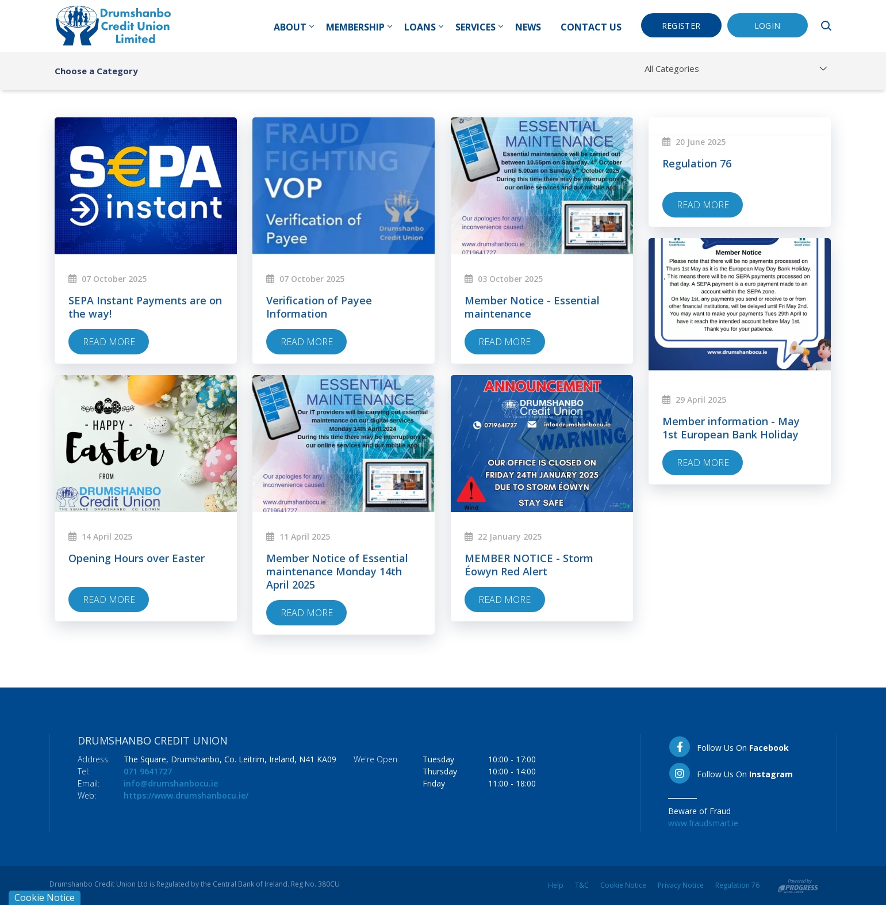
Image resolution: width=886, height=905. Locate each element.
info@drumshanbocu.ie (171, 783)
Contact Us (591, 27)
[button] (828, 26)
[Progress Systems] (798, 885)
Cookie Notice (623, 885)
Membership (359, 27)
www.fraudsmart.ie (703, 823)
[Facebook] (738, 747)
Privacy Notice (681, 885)
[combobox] (738, 68)
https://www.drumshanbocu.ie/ (186, 795)
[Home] (113, 24)
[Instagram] (738, 773)
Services (479, 27)
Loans (423, 27)
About (293, 27)
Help (555, 885)
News (528, 27)
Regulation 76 (737, 885)
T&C (582, 885)
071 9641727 (148, 771)
